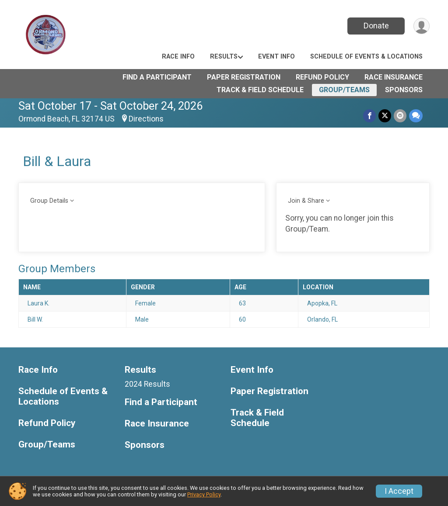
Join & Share (306, 200)
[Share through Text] (416, 115)
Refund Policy (322, 77)
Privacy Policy (203, 494)
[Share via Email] (400, 115)
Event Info (276, 56)
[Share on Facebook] (369, 115)
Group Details (49, 200)
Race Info (178, 56)
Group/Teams (344, 90)
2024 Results (147, 384)
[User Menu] (421, 26)
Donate (376, 25)
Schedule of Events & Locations (366, 56)
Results (224, 56)
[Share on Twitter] (384, 115)
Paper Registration (243, 77)
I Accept (399, 491)
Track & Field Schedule (260, 90)
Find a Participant (157, 77)
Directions (146, 118)
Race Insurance (393, 77)
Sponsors (404, 90)
